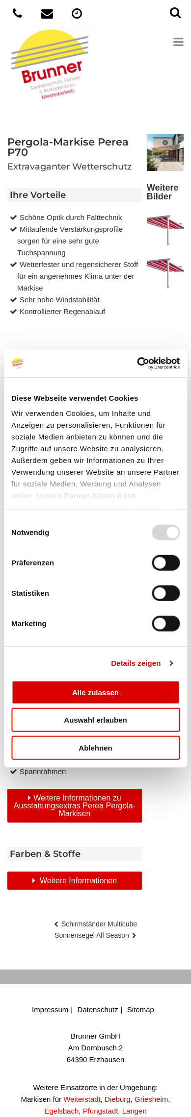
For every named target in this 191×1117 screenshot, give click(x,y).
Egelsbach (61, 1111)
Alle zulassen (95, 692)
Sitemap (140, 1009)
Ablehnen (95, 747)
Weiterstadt (82, 1099)
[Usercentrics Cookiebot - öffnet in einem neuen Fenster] (137, 363)
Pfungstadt (100, 1111)
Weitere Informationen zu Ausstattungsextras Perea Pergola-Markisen (75, 806)
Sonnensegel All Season (92, 935)
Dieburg (118, 1099)
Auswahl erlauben (95, 720)
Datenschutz (97, 1009)
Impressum (50, 1009)
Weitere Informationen (77, 880)
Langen (134, 1111)
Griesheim (151, 1099)
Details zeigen (136, 663)
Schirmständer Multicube (99, 924)
